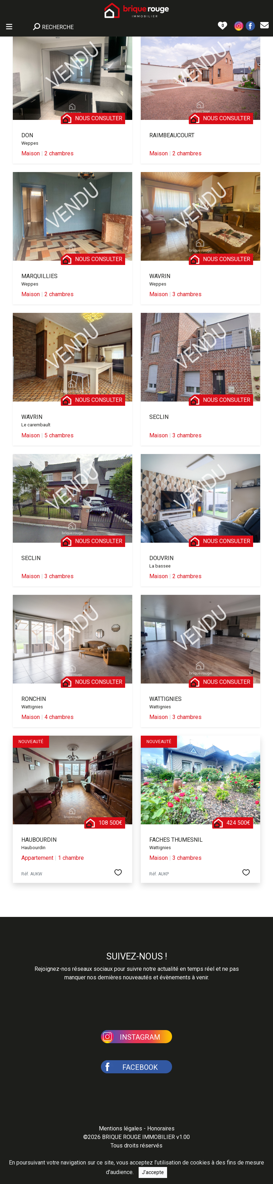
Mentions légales (120, 1128)
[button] (239, 25)
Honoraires (161, 1128)
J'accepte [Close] (153, 1172)
